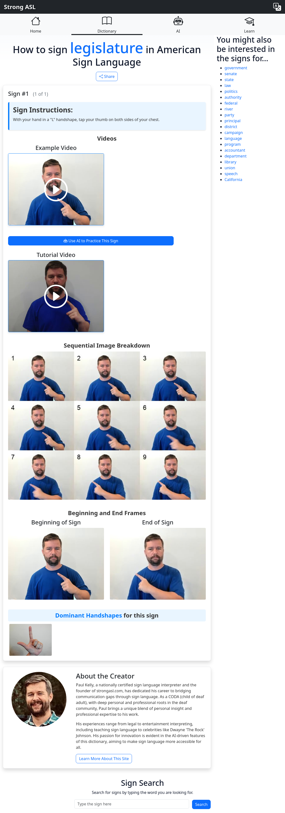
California (233, 179)
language (233, 138)
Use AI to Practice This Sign (91, 240)
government (236, 68)
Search (201, 804)
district (231, 126)
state (229, 79)
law (228, 85)
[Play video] (56, 189)
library (230, 162)
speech (231, 173)
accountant (235, 150)
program (233, 144)
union (230, 167)
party (229, 115)
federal (231, 103)
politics (231, 91)
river (229, 109)
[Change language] (277, 6)
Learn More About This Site (104, 758)
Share (107, 76)
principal (233, 120)
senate (231, 73)
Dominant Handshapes (88, 615)
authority (233, 97)
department (236, 156)
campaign (234, 132)
